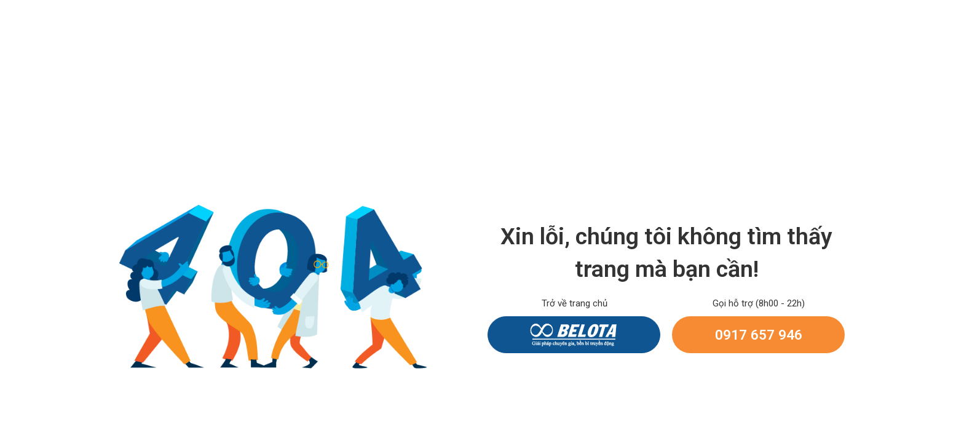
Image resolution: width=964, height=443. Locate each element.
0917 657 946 (758, 335)
